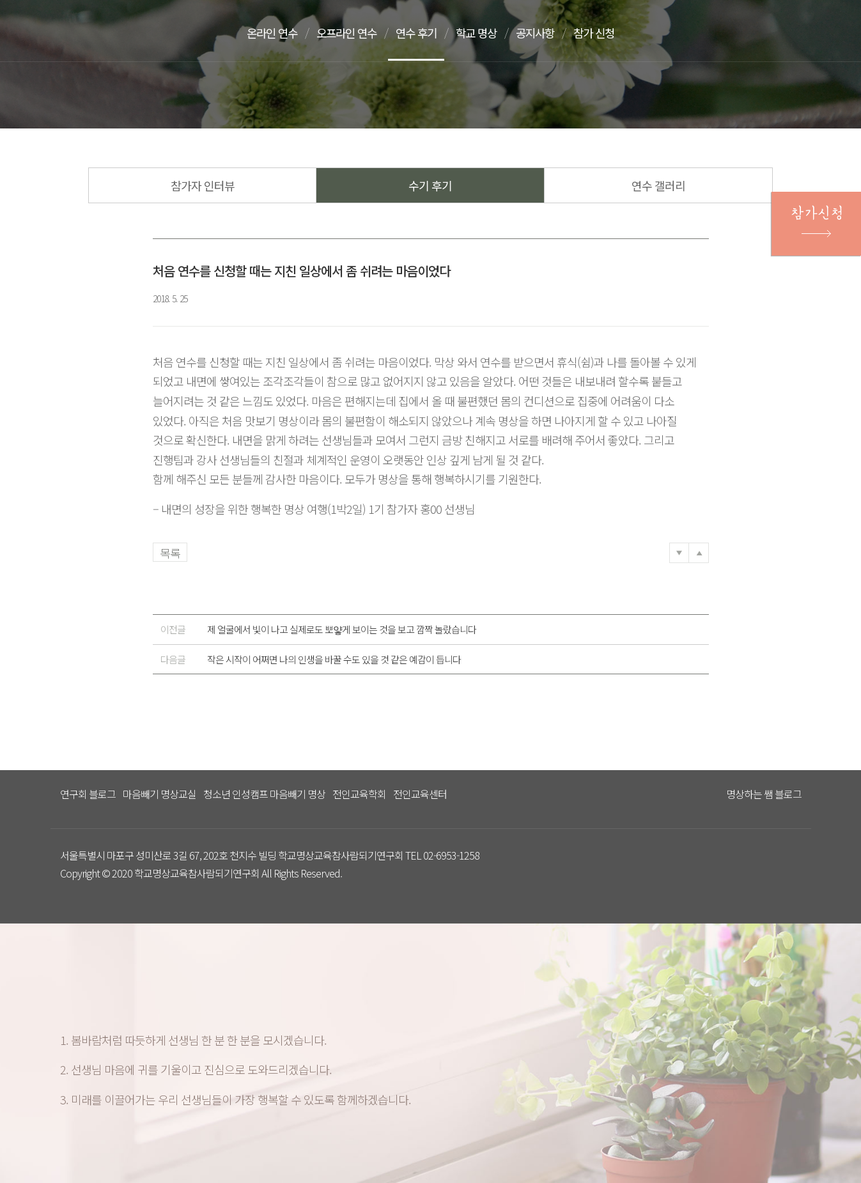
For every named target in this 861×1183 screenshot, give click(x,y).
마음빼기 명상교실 (159, 793)
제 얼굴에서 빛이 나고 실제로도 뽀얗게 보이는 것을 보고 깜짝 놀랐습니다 (318, 629)
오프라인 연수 (352, 32)
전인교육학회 (359, 793)
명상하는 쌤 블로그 (764, 793)
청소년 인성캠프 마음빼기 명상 (264, 793)
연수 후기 (424, 32)
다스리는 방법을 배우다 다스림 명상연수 (126, 30)
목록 (170, 553)
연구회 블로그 (88, 793)
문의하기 (770, 34)
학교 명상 (487, 32)
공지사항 (548, 32)
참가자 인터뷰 (203, 185)
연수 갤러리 (658, 185)
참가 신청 (610, 32)
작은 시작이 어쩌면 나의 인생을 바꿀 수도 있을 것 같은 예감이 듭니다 (310, 659)
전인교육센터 (420, 793)
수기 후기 (430, 185)
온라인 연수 (273, 32)
